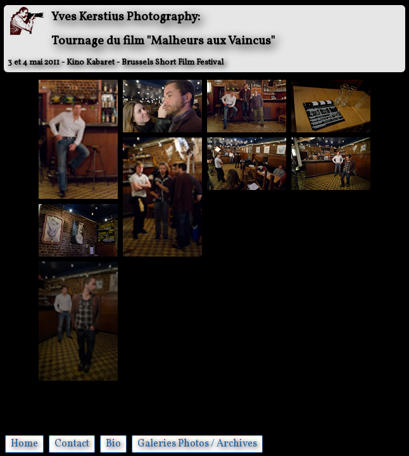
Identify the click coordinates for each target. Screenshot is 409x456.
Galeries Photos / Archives (197, 444)
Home (24, 444)
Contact (71, 444)
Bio (113, 444)
